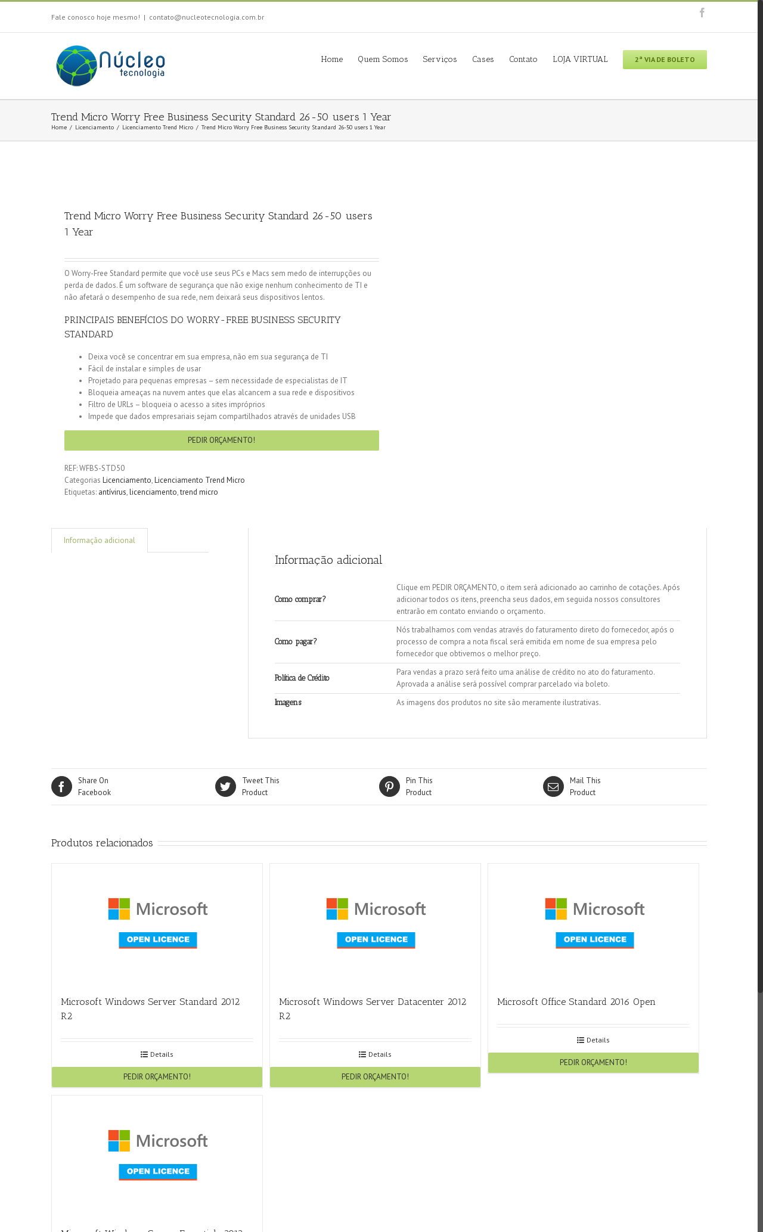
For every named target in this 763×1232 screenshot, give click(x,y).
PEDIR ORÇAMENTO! (221, 440)
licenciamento (153, 492)
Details (161, 1054)
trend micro (199, 492)
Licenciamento (127, 480)
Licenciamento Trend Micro (199, 480)
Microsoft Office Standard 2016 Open (576, 1001)
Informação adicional (99, 540)
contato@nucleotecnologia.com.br (206, 17)
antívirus (112, 492)
